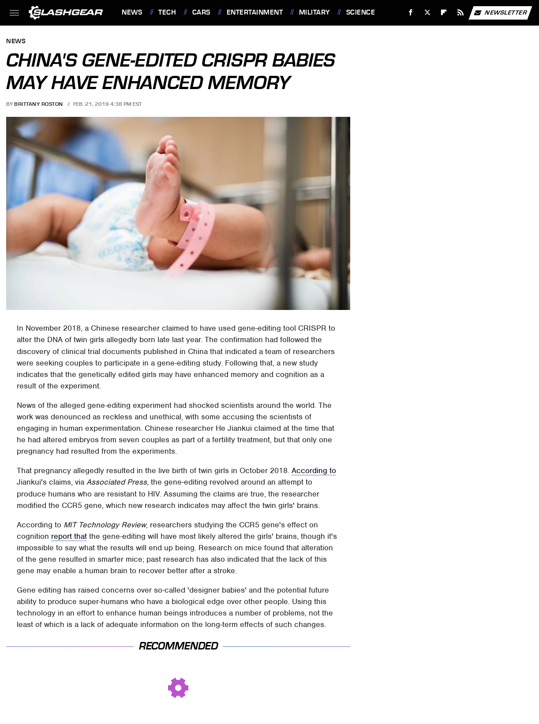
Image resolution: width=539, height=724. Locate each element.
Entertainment (255, 12)
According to (314, 470)
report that (69, 536)
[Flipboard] (444, 12)
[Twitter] (427, 12)
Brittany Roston (38, 104)
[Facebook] (410, 12)
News (132, 12)
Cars (201, 12)
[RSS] (460, 12)
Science (360, 12)
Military (314, 12)
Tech (167, 12)
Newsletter (500, 13)
